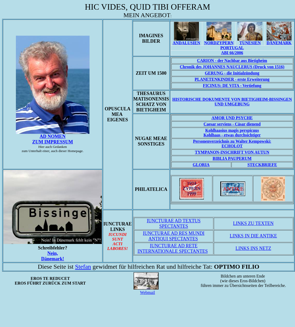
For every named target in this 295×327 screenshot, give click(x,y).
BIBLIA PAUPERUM (232, 158)
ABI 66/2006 (232, 53)
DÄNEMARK (279, 43)
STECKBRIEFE (262, 164)
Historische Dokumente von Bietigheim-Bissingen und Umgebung (232, 101)
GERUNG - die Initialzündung (232, 73)
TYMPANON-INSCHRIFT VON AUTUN (232, 152)
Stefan (83, 266)
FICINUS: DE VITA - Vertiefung (232, 85)
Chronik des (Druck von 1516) (232, 67)
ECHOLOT (232, 146)
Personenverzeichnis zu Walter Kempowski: (232, 141)
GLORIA (201, 164)
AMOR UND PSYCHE (232, 118)
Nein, (52, 256)
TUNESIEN (250, 43)
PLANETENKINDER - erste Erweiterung (232, 79)
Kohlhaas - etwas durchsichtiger (232, 132)
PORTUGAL (232, 48)
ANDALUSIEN (186, 43)
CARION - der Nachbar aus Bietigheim (232, 60)
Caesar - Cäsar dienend (232, 124)
